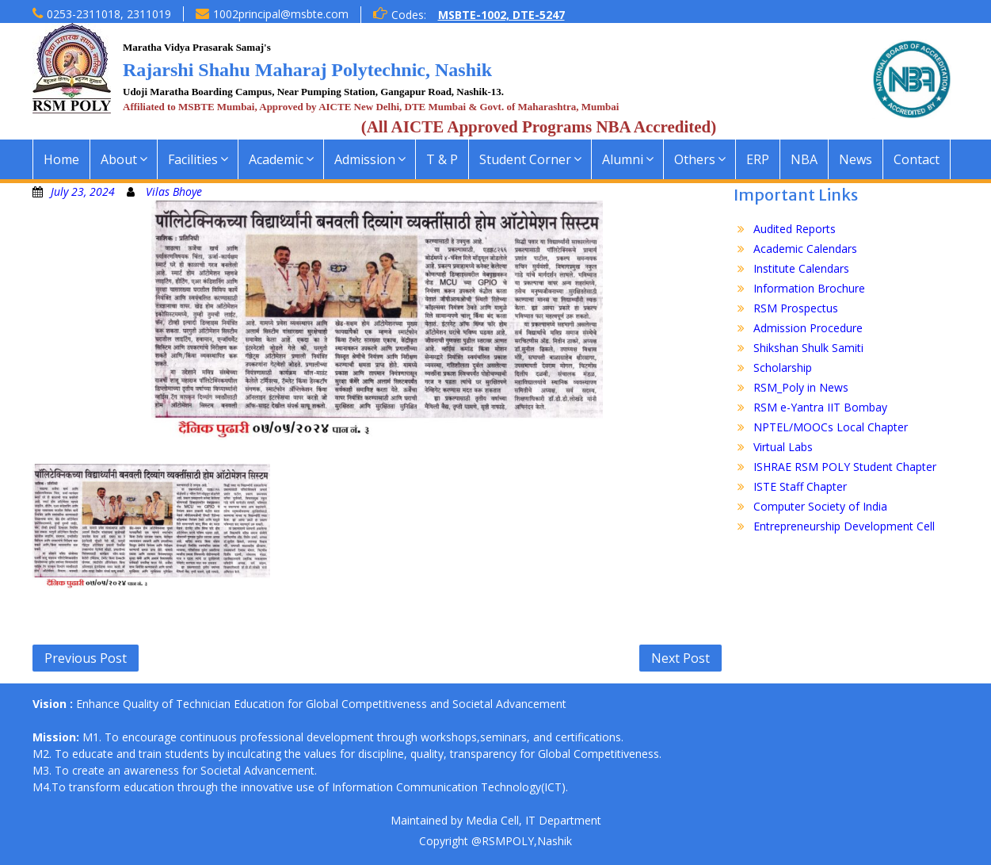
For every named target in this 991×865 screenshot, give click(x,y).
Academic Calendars (805, 248)
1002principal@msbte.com (281, 13)
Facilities (193, 159)
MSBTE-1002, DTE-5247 (501, 14)
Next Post (680, 658)
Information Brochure (809, 288)
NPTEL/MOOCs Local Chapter (830, 426)
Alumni (622, 159)
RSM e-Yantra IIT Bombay (820, 407)
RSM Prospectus (795, 308)
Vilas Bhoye (174, 191)
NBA (804, 159)
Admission (364, 159)
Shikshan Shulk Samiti (808, 347)
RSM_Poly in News (800, 387)
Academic (276, 159)
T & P (442, 159)
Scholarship (782, 367)
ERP (757, 159)
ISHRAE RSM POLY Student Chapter (844, 466)
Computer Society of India (820, 506)
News (855, 159)
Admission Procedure (808, 327)
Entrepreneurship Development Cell (844, 526)
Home (61, 159)
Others (694, 159)
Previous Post (85, 658)
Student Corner (525, 159)
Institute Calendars (801, 268)
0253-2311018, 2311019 (109, 13)
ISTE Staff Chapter (800, 486)
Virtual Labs (783, 446)
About (119, 159)
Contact (917, 159)
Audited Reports (794, 228)
